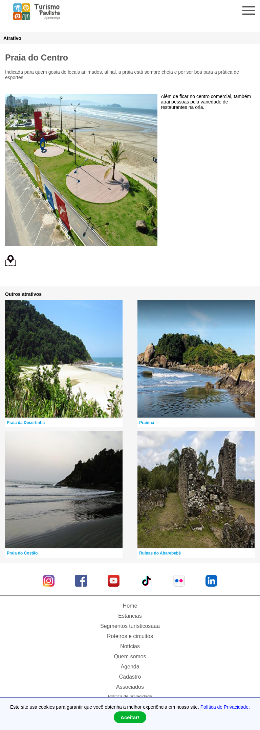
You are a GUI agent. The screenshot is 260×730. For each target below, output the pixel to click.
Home (130, 606)
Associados (130, 687)
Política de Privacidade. (225, 707)
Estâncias (130, 616)
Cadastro (130, 677)
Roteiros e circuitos (130, 636)
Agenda (130, 666)
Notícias (130, 646)
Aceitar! (130, 717)
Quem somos (130, 656)
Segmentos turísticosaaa (130, 626)
